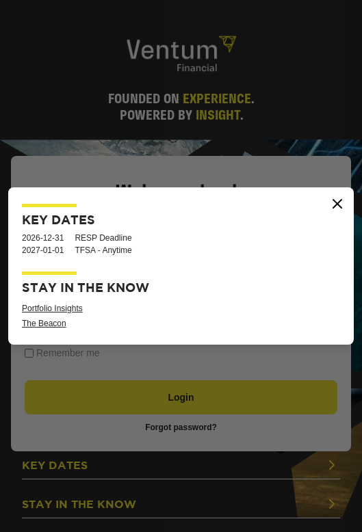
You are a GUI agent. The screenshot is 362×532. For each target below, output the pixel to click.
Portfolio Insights (52, 308)
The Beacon (44, 323)
